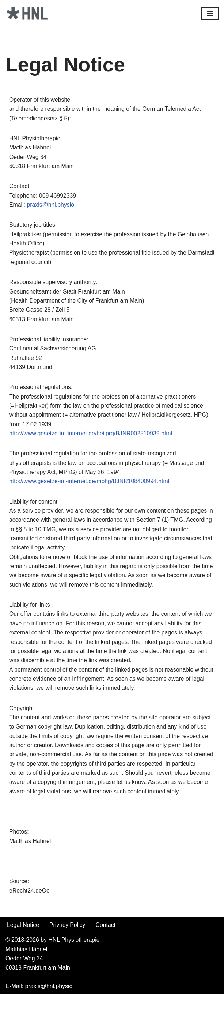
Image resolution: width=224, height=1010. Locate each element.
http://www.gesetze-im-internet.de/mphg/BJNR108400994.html (90, 484)
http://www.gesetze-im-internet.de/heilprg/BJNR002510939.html (91, 436)
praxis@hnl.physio (51, 205)
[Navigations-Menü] (210, 13)
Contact (106, 940)
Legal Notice (23, 940)
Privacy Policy (68, 940)
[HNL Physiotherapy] (27, 13)
